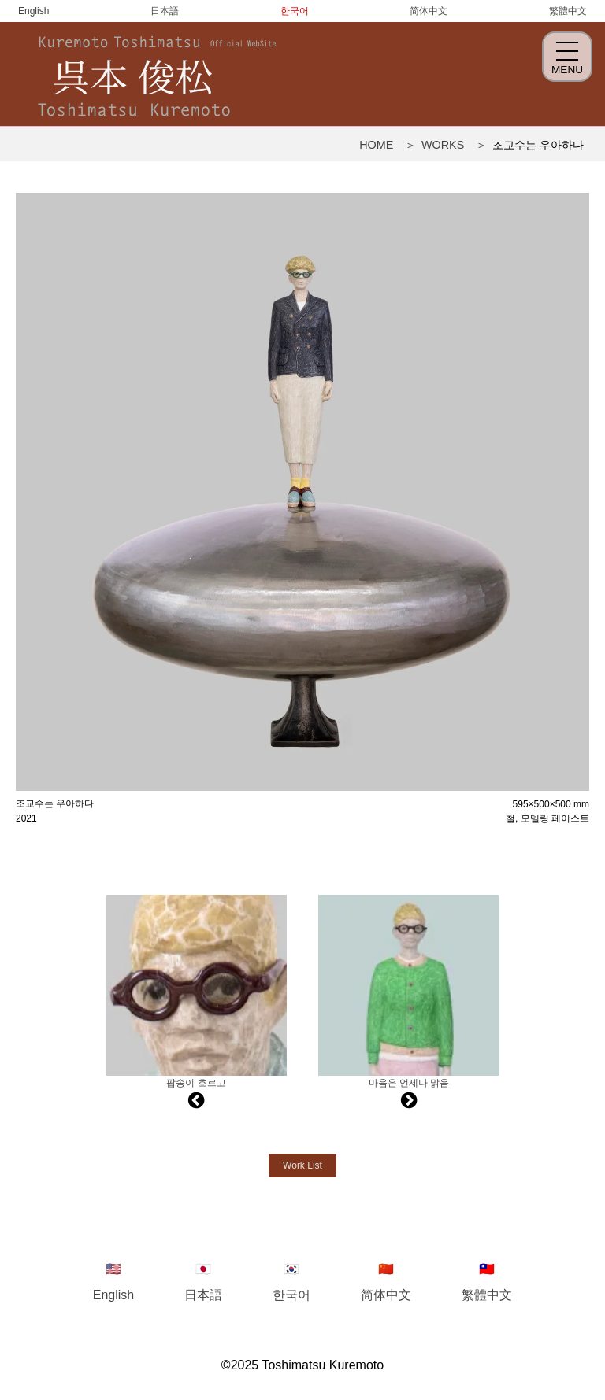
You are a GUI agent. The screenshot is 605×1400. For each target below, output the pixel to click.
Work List (302, 1165)
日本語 (164, 11)
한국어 (294, 11)
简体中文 (428, 11)
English (33, 11)
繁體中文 (568, 11)
